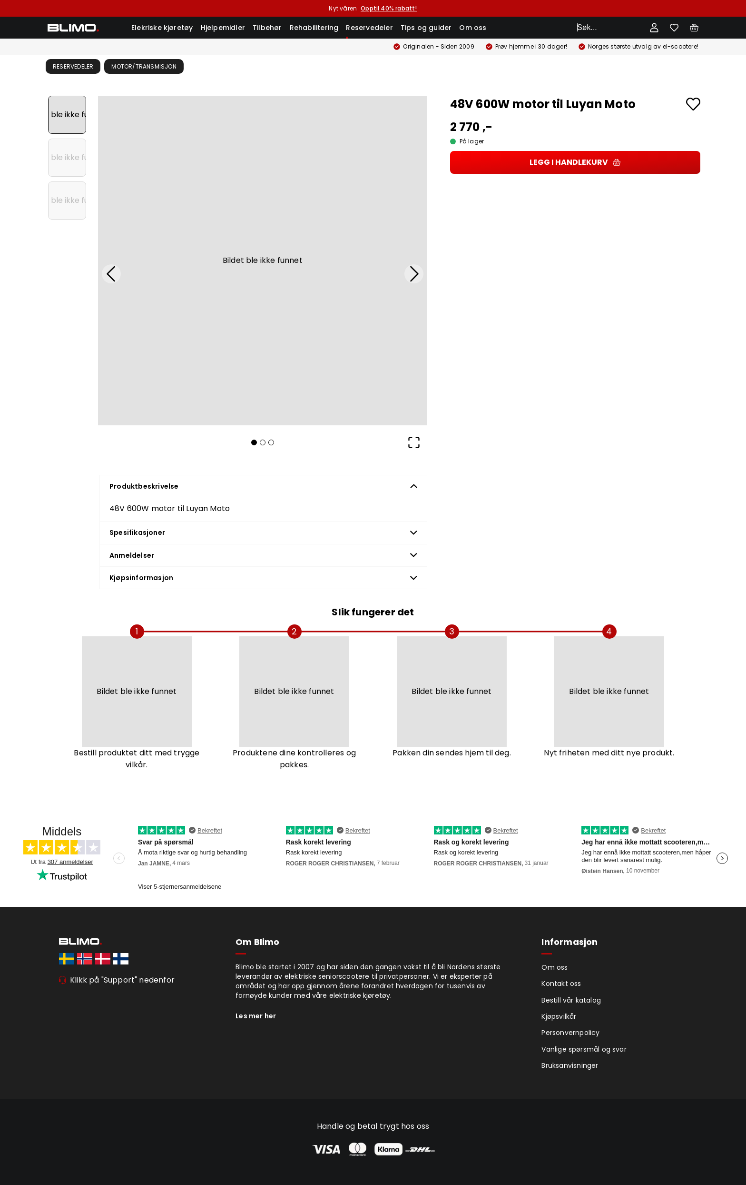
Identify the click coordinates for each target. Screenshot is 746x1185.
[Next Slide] (413, 273)
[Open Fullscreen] (413, 442)
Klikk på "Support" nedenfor (122, 979)
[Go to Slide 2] (67, 158)
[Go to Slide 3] (67, 200)
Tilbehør (267, 27)
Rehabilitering (314, 27)
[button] (262, 260)
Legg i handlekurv (575, 162)
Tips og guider (426, 27)
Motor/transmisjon (143, 66)
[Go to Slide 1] (67, 115)
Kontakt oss (561, 983)
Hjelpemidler (223, 27)
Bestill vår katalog (571, 1000)
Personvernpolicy (570, 1032)
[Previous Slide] (111, 273)
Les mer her (256, 1016)
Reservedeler (369, 27)
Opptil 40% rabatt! (389, 8)
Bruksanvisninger (569, 1065)
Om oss (472, 27)
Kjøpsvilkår (558, 1016)
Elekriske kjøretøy (162, 27)
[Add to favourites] (693, 104)
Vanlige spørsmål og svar (584, 1049)
